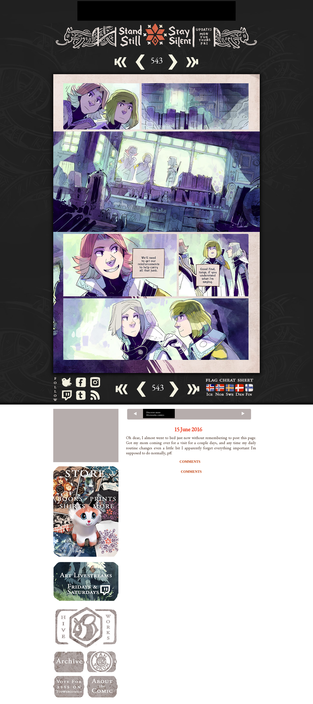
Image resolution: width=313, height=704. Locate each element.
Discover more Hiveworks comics (155, 413)
